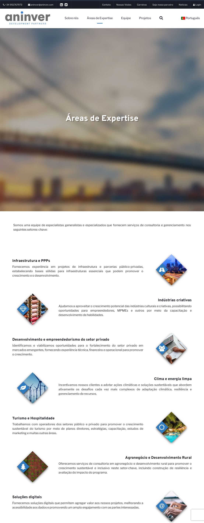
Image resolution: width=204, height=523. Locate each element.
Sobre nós (71, 18)
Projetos (145, 18)
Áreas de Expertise (100, 18)
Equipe (126, 18)
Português (190, 18)
